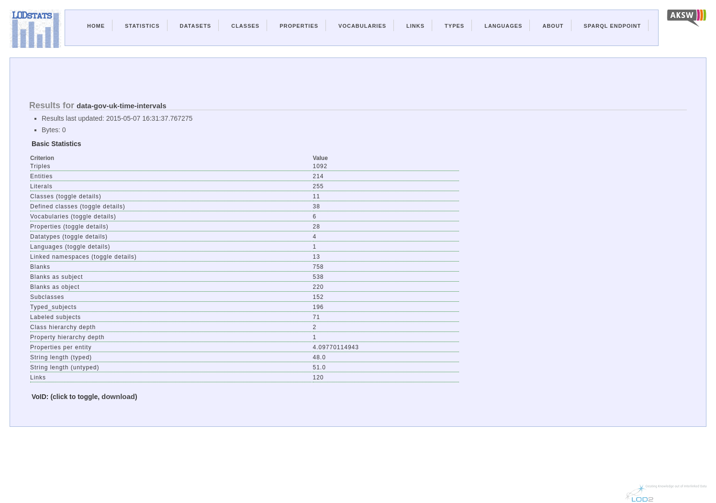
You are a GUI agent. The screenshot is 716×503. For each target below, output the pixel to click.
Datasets (196, 26)
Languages (503, 26)
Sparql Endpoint (612, 26)
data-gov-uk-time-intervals (122, 106)
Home (96, 26)
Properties (299, 26)
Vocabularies (362, 26)
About (552, 26)
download (118, 396)
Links (415, 26)
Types (454, 26)
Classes (245, 26)
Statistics (142, 26)
